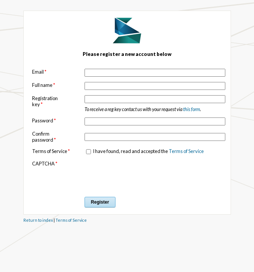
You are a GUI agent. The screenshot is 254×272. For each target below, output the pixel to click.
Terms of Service (186, 151)
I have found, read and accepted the (148, 151)
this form (191, 109)
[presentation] (142, 175)
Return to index (38, 220)
